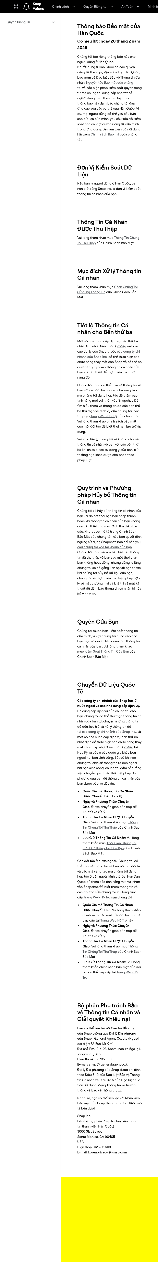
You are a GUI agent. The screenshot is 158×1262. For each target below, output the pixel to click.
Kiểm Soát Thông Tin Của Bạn (107, 651)
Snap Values (38, 6)
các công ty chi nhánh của (109, 732)
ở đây (121, 346)
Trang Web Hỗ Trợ (103, 416)
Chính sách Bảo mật (105, 134)
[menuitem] (30, 21)
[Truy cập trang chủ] (26, 6)
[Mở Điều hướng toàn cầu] (16, 6)
